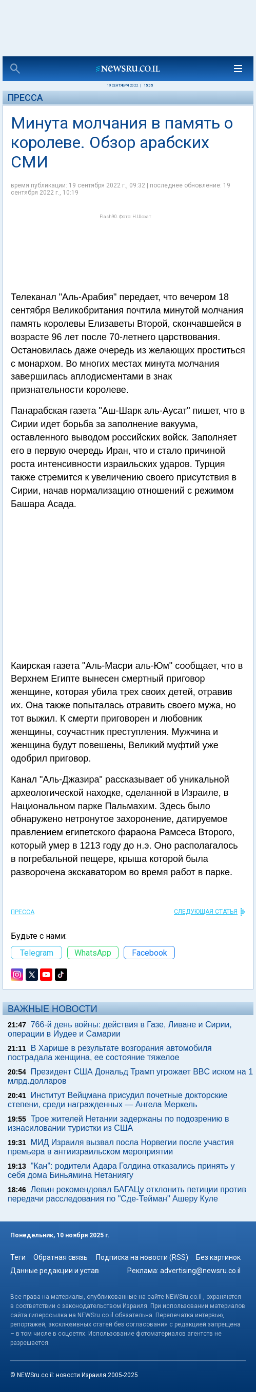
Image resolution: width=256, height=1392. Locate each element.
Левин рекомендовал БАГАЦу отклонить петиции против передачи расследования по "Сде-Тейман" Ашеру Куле (127, 1194)
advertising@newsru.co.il (200, 1271)
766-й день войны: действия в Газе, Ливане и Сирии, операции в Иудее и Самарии (120, 1029)
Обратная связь (60, 1257)
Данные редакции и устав (54, 1271)
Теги (18, 1257)
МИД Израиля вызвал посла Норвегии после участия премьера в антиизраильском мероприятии (121, 1147)
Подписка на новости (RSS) (142, 1257)
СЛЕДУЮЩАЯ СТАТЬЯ (206, 911)
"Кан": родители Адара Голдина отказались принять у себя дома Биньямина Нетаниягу (121, 1170)
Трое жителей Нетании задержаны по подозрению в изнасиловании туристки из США (118, 1123)
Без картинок (218, 1257)
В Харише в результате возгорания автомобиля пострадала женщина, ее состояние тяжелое (110, 1053)
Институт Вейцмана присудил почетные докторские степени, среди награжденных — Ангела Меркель (117, 1100)
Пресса (25, 97)
